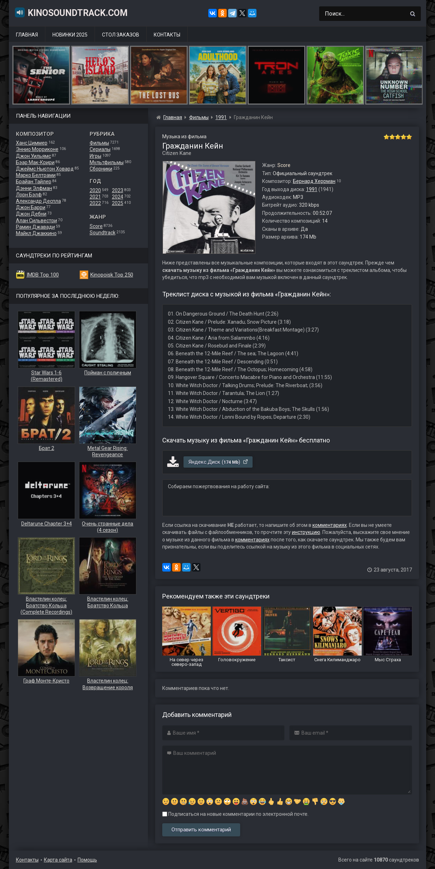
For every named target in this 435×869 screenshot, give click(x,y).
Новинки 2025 (69, 35)
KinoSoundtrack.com (71, 12)
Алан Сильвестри (36, 220)
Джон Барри (30, 207)
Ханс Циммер (31, 143)
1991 (311, 189)
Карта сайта (58, 860)
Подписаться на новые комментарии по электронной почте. (235, 814)
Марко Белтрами (36, 175)
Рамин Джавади (35, 227)
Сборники (101, 169)
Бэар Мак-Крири (35, 162)
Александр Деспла (38, 201)
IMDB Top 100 (43, 275)
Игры (95, 156)
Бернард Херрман (314, 181)
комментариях (329, 525)
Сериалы (100, 149)
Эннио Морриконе (37, 149)
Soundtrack (102, 232)
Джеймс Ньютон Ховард (45, 169)
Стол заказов (120, 35)
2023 (117, 190)
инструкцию (306, 532)
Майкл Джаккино (36, 233)
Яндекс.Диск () (218, 462)
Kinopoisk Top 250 (111, 275)
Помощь (87, 860)
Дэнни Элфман (34, 188)
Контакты (167, 35)
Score (96, 226)
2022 (95, 203)
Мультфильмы (107, 162)
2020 (95, 190)
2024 (117, 197)
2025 (117, 203)
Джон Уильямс (33, 156)
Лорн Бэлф (29, 194)
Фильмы (99, 143)
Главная (27, 35)
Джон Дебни (31, 214)
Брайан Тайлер (33, 181)
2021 (95, 197)
